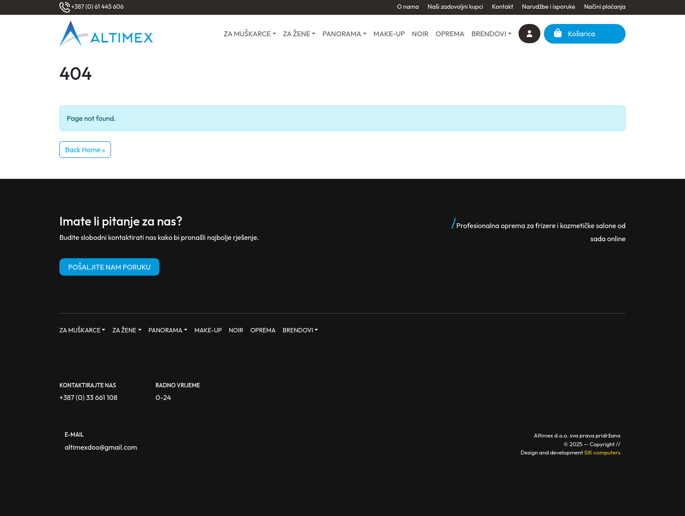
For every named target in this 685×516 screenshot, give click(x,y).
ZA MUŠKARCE (247, 33)
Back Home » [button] (85, 149)
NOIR (420, 33)
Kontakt (502, 6)
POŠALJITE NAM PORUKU (109, 267)
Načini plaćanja (605, 6)
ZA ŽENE (296, 33)
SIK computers (602, 452)
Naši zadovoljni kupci (455, 6)
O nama (408, 6)
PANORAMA (341, 33)
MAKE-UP (389, 33)
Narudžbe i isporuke (548, 6)
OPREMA (450, 33)
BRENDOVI (488, 33)
